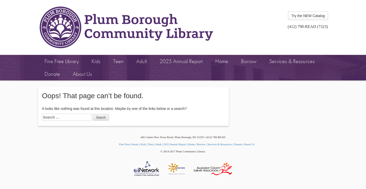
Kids (96, 61)
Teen (118, 61)
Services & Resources (292, 61)
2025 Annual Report (181, 61)
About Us (82, 74)
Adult (141, 61)
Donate (52, 74)
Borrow (248, 61)
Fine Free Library (61, 61)
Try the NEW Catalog (308, 16)
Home (221, 61)
